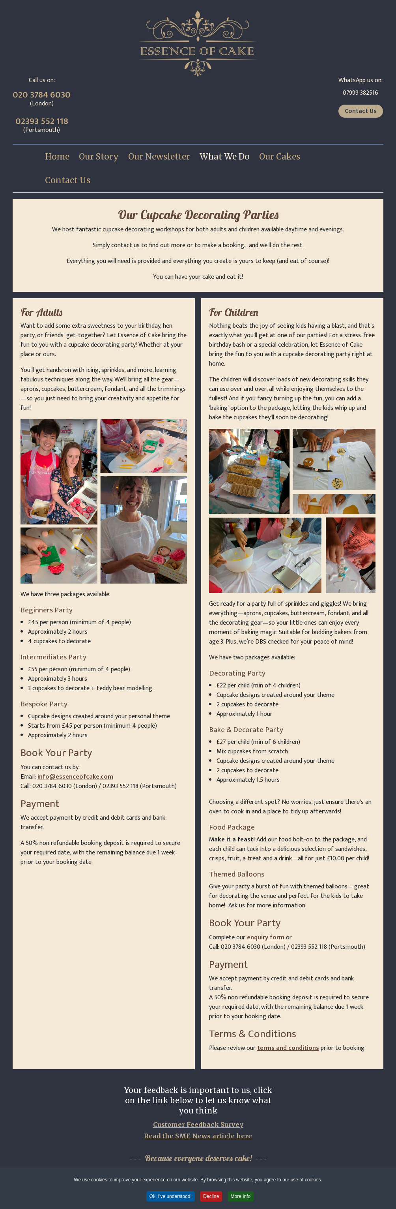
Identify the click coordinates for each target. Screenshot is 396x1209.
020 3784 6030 (42, 95)
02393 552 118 (41, 121)
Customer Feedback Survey (198, 1124)
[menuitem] (57, 157)
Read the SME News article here (198, 1136)
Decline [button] (211, 1197)
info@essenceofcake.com (75, 777)
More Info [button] (241, 1197)
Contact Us (361, 111)
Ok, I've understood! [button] (170, 1197)
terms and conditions (288, 1048)
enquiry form (265, 937)
